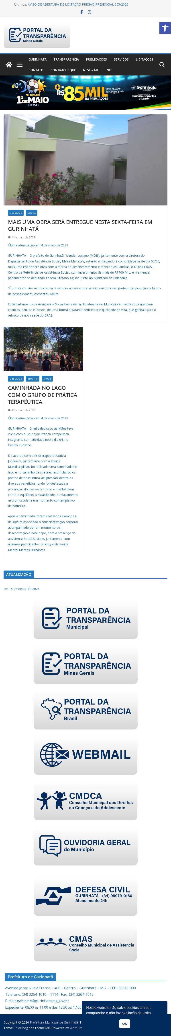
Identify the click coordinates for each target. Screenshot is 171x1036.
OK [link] (124, 1024)
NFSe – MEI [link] (91, 70)
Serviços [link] (121, 59)
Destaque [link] (16, 212)
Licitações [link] (144, 59)
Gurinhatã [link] (37, 59)
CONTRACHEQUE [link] (63, 70)
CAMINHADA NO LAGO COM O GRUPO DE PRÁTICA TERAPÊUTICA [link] (42, 394)
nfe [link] (109, 70)
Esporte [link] (33, 378)
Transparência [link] (66, 59)
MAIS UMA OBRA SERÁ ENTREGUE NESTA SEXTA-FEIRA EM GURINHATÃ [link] (80, 225)
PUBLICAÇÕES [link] (96, 59)
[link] (165, 28)
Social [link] (32, 212)
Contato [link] (35, 70)
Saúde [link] (47, 378)
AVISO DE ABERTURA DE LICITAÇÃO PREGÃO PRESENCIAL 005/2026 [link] (78, 4)
